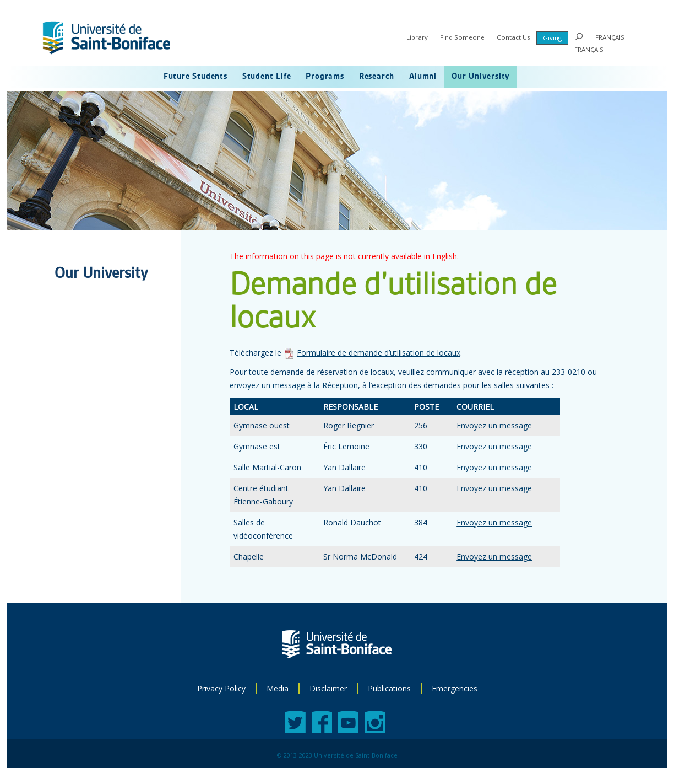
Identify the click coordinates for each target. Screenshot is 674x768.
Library (417, 37)
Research (376, 76)
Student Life (266, 76)
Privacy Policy (221, 688)
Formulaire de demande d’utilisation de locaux (378, 352)
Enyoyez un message (494, 467)
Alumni (423, 76)
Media (278, 688)
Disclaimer (328, 688)
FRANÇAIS (609, 37)
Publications (389, 688)
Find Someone (462, 37)
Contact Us (513, 37)
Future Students (195, 76)
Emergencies (454, 688)
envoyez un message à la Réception (294, 385)
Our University (481, 76)
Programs (325, 76)
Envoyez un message (494, 425)
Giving (552, 38)
